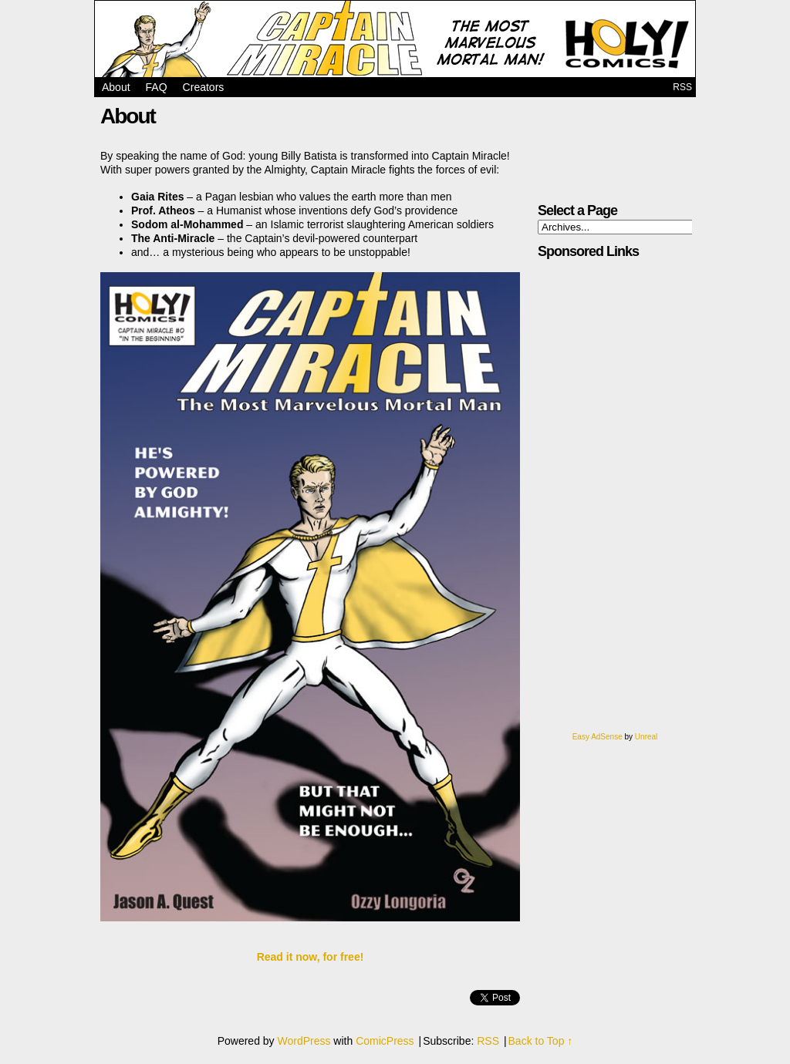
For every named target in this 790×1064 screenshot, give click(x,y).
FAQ (156, 87)
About (116, 87)
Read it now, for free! (310, 957)
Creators (204, 87)
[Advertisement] (593, 501)
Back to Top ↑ (540, 1041)
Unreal (646, 736)
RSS (682, 87)
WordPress (303, 1041)
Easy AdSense (597, 736)
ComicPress (385, 1041)
